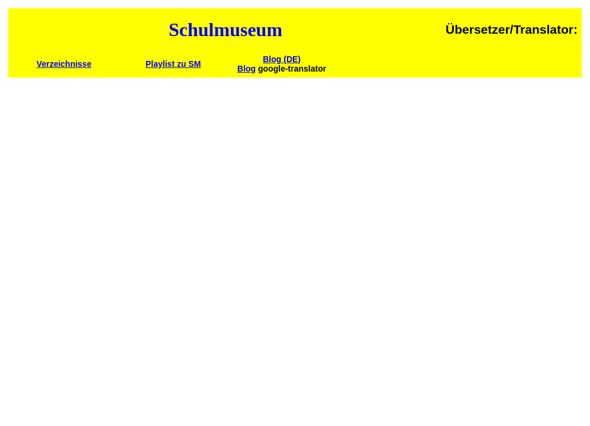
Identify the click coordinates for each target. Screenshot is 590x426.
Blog (246, 68)
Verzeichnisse (64, 64)
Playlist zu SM (173, 64)
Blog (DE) (282, 59)
